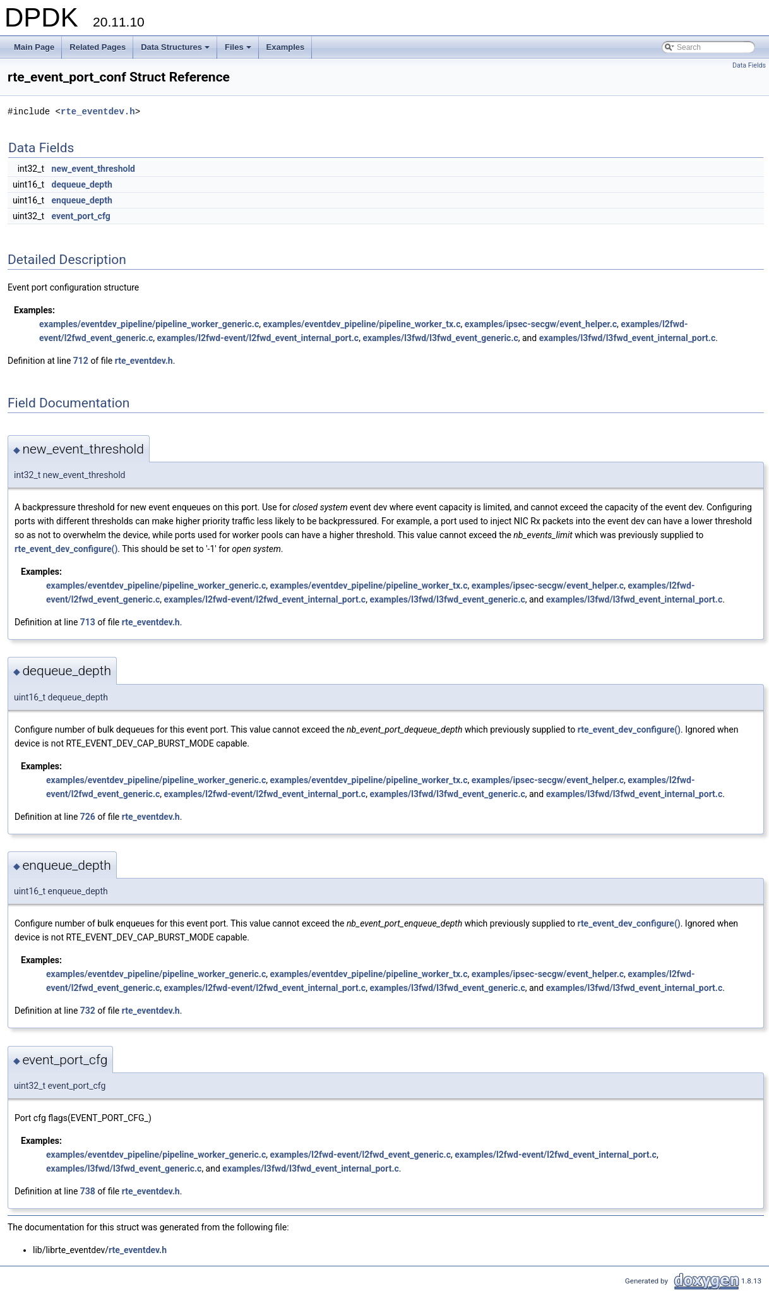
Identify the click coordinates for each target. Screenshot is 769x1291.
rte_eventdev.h (98, 111)
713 (87, 622)
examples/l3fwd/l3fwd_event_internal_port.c (627, 338)
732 (87, 1011)
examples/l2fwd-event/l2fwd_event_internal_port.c (258, 338)
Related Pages (97, 47)
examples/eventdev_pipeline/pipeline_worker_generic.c (149, 324)
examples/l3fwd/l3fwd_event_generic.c (440, 338)
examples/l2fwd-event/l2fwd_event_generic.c (360, 1155)
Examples (285, 47)
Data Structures (176, 50)
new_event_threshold (93, 169)
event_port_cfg (81, 216)
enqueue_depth (82, 200)
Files (239, 50)
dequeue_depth (82, 184)
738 (87, 1191)
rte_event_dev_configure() (66, 549)
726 (87, 817)
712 (80, 361)
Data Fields (749, 65)
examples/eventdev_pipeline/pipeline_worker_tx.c (361, 324)
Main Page (34, 47)
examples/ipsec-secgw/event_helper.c (541, 324)
